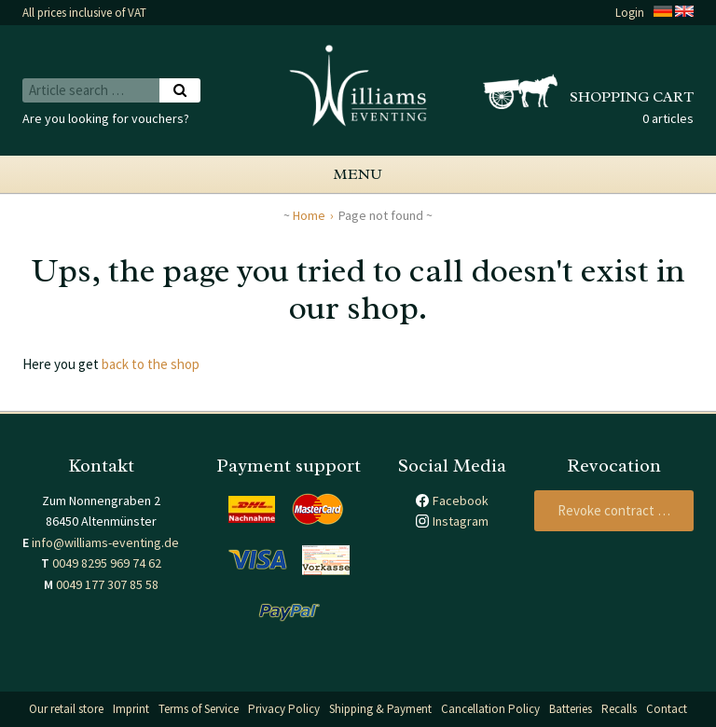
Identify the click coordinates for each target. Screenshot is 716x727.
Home (309, 215)
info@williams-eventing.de (105, 542)
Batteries (570, 709)
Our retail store (66, 709)
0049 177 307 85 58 (107, 584)
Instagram (461, 521)
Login (629, 13)
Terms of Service (198, 709)
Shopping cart (632, 97)
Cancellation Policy (490, 709)
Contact (666, 709)
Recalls (619, 709)
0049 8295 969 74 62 (106, 563)
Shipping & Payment (380, 709)
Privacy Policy (284, 709)
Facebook (461, 500)
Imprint (131, 709)
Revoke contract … (614, 510)
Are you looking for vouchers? (105, 118)
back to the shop (151, 364)
